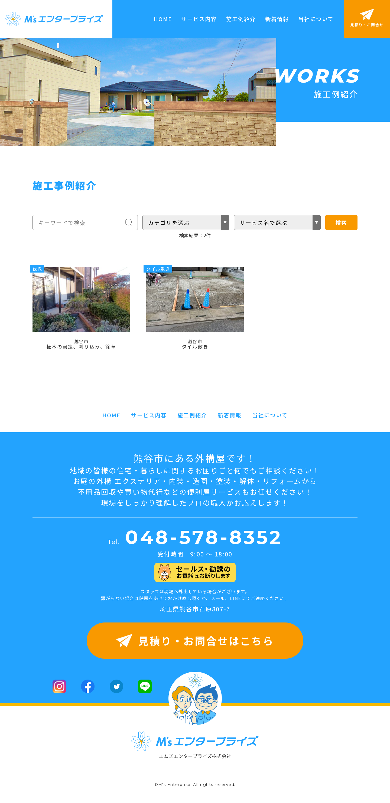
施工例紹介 (241, 19)
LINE (235, 601)
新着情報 (277, 19)
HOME (163, 19)
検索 (341, 222)
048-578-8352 (203, 540)
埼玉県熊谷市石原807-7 (195, 612)
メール (218, 601)
